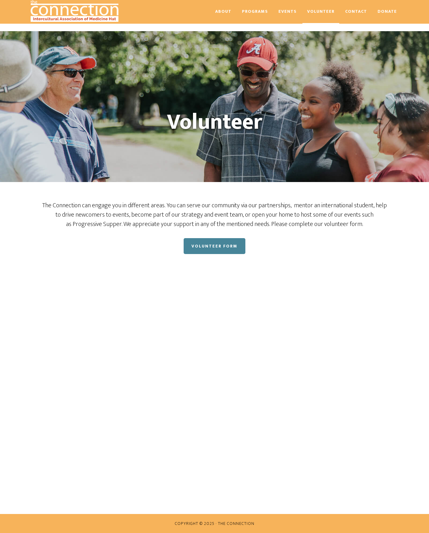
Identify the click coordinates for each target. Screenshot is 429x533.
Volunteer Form (214, 246)
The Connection (85, 11)
